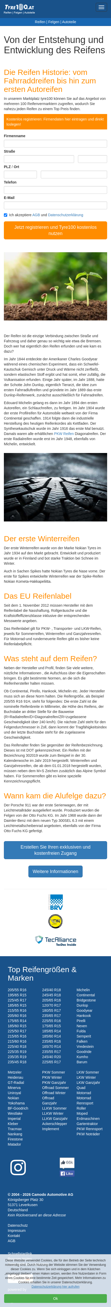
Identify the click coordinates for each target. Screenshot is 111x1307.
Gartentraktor (87, 1124)
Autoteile (69, 22)
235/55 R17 (51, 1052)
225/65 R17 (51, 1062)
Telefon (10, 182)
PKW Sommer (53, 1072)
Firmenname (14, 136)
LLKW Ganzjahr (55, 1119)
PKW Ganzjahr (54, 1083)
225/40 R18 (17, 1046)
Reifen (40, 22)
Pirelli (81, 1021)
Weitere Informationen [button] (55, 871)
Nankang (15, 1134)
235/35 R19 (17, 1057)
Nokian (13, 1098)
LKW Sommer (88, 1072)
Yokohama (16, 1103)
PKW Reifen (64, 434)
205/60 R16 (17, 1016)
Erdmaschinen (88, 1119)
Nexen (82, 1026)
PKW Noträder (88, 1134)
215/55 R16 (17, 1010)
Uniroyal (14, 1093)
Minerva (14, 1088)
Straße (9, 151)
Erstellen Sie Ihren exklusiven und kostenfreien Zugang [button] (55, 850)
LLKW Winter (52, 1113)
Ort (16, 167)
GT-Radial (16, 1083)
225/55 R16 (51, 1021)
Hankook (84, 1016)
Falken (82, 1041)
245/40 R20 (51, 1057)
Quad (81, 1088)
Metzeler (15, 1072)
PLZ (7, 167)
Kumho (82, 1057)
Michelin (83, 990)
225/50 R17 (17, 1031)
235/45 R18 (17, 1062)
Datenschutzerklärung (65, 215)
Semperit (84, 1036)
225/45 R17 (17, 1000)
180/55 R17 (51, 1010)
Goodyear (84, 1010)
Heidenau (15, 1077)
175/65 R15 (51, 1026)
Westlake (15, 1113)
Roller (81, 1108)
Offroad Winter (54, 1093)
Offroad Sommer (55, 1088)
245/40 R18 (51, 990)
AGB (36, 215)
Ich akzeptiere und (43, 215)
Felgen (53, 22)
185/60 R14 (51, 1036)
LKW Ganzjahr (88, 1083)
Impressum (17, 1230)
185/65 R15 (17, 1005)
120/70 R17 (51, 1005)
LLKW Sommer (54, 1108)
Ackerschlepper (54, 1124)
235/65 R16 (51, 1041)
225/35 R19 (17, 1052)
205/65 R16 (51, 1000)
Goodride (84, 1052)
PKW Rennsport (89, 1129)
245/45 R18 (51, 995)
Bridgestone (86, 1000)
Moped (82, 1113)
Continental (86, 995)
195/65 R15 (17, 995)
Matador (14, 1144)
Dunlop (82, 1005)
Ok (55, 1298)
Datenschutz (18, 1225)
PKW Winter (52, 1077)
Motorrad (84, 1093)
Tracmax (15, 1129)
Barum (82, 1062)
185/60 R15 (17, 1026)
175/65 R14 (17, 1021)
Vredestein (85, 1046)
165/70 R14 (51, 1046)
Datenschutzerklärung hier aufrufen (55, 1286)
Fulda (81, 1031)
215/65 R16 (17, 1036)
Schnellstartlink (20, 1254)
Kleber (13, 1124)
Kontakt (14, 1236)
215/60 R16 (17, 1041)
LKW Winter (86, 1077)
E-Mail (9, 198)
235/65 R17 (51, 1016)
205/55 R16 (17, 990)
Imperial (14, 1119)
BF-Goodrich (18, 1108)
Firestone (15, 1139)
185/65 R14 (51, 1031)
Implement (50, 1129)
